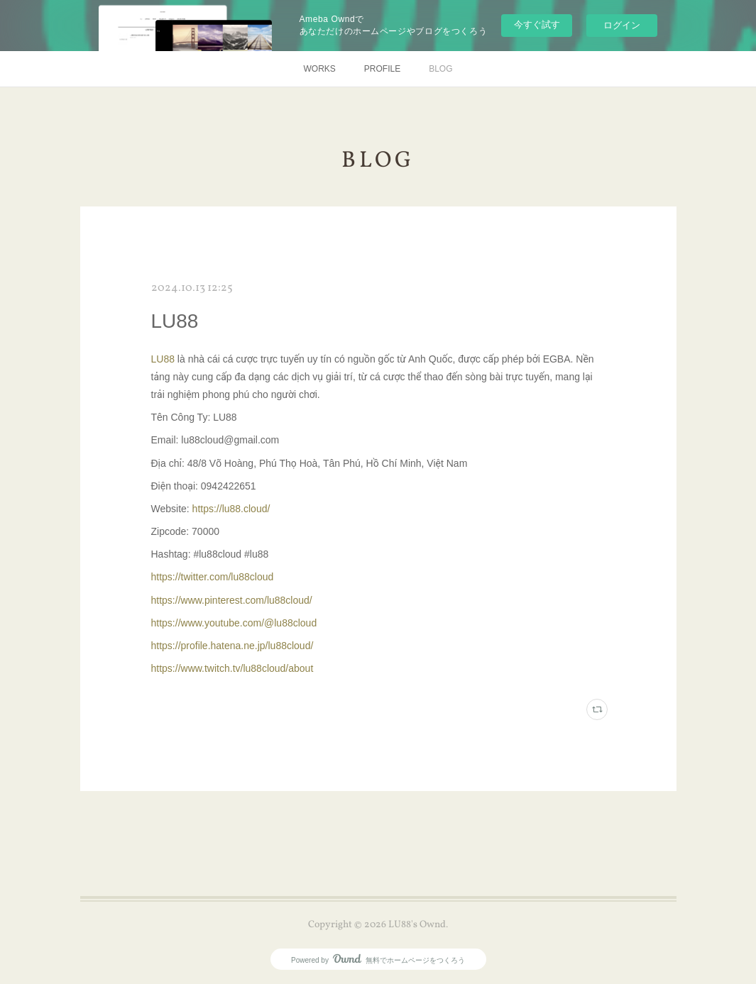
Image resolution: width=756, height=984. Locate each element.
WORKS (319, 69)
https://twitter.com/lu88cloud (212, 576)
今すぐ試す (537, 24)
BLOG (440, 69)
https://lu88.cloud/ (231, 508)
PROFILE (382, 69)
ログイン (621, 25)
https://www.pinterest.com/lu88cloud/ (231, 600)
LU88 (175, 321)
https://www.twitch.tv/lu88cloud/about (232, 668)
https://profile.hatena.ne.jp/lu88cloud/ (232, 645)
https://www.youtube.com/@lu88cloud (234, 623)
